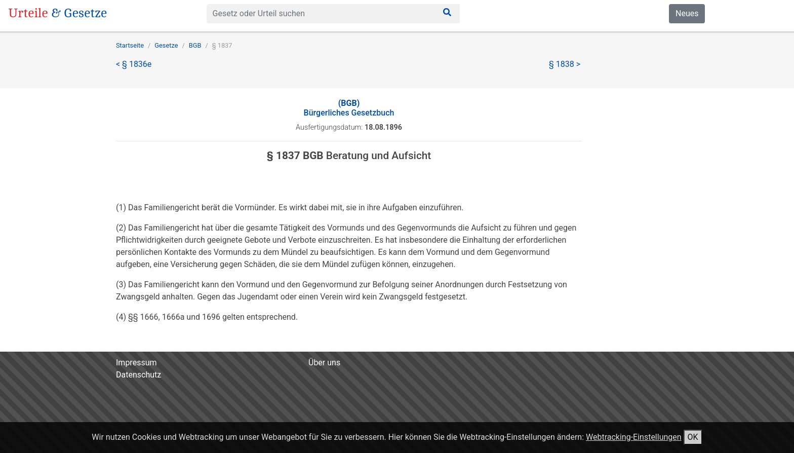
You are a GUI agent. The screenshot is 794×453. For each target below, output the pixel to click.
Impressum (136, 362)
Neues (687, 13)
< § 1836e (133, 64)
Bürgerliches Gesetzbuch (349, 108)
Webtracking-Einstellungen (634, 437)
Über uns (324, 362)
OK (693, 437)
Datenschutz (138, 375)
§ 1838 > (564, 64)
